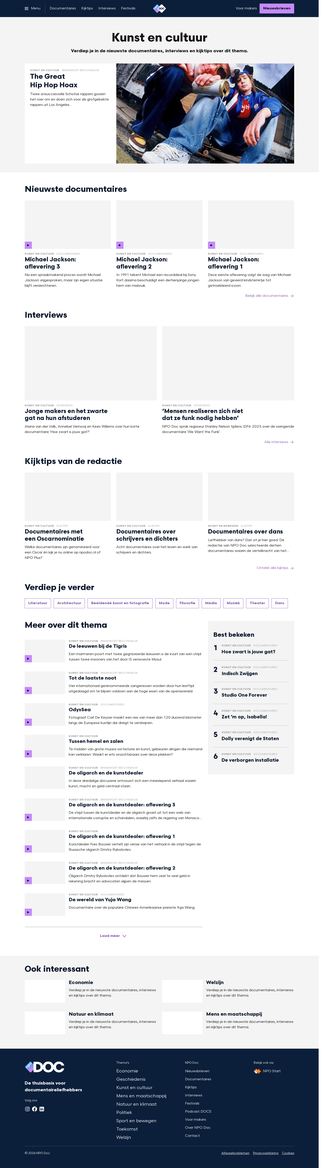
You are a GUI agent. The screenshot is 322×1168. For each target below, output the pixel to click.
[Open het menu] (32, 8)
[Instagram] (27, 1109)
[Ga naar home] (159, 8)
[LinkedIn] (41, 1109)
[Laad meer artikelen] (114, 936)
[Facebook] (34, 1109)
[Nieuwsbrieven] (277, 8)
